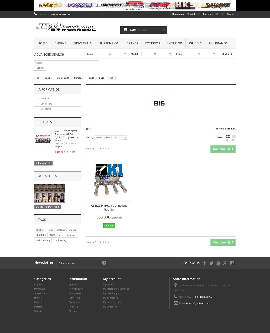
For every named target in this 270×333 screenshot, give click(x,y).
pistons (61, 230)
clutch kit (41, 235)
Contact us (178, 14)
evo (61, 235)
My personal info (112, 302)
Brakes (132, 43)
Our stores (45, 109)
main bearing (43, 240)
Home (42, 43)
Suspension (109, 43)
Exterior (152, 43)
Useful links (46, 103)
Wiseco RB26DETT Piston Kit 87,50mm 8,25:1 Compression (66, 134)
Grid (228, 138)
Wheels (195, 43)
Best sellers (75, 293)
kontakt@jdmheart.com (197, 303)
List (234, 138)
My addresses (110, 297)
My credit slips (111, 293)
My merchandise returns (116, 289)
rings (50, 230)
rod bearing (60, 240)
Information (49, 89)
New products (76, 289)
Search (227, 54)
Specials (45, 122)
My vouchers (110, 306)
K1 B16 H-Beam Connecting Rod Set (109, 207)
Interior (174, 43)
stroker (40, 230)
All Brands (218, 43)
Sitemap (73, 311)
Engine (60, 43)
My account (112, 279)
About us (44, 98)
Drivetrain (83, 43)
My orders (108, 284)
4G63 (52, 235)
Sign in (230, 14)
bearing (71, 235)
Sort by (90, 137)
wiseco (72, 230)
